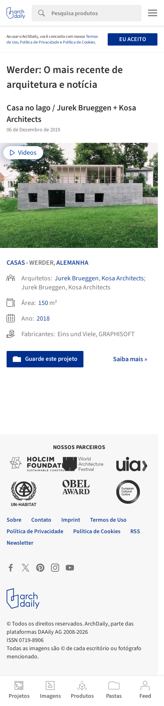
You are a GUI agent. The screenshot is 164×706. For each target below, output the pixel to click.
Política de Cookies (79, 42)
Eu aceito (132, 39)
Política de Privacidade (39, 42)
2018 (43, 318)
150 (43, 302)
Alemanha (72, 262)
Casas (16, 262)
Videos (23, 152)
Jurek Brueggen (77, 278)
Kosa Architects (123, 278)
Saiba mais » (130, 359)
